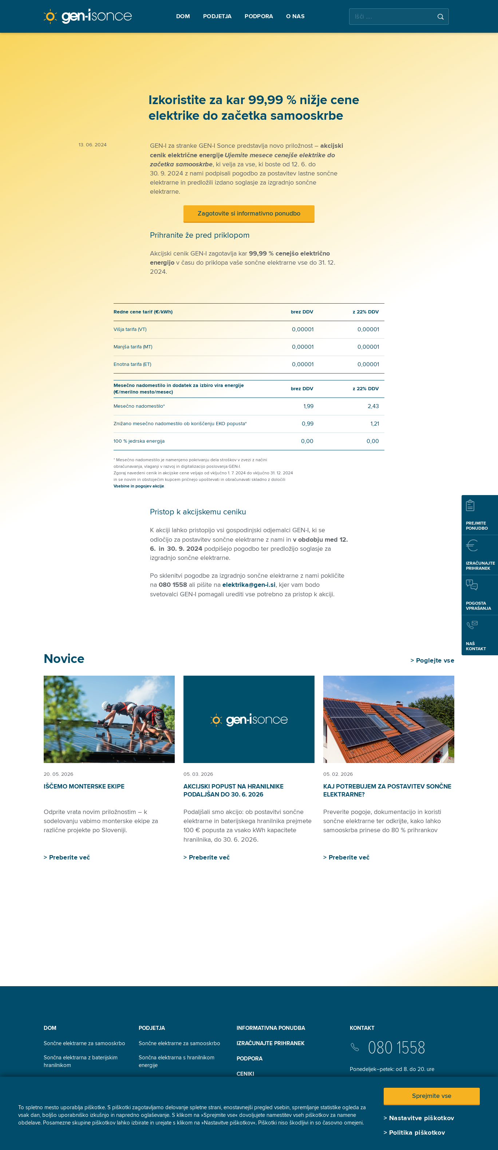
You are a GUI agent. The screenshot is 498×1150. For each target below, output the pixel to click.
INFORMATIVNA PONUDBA (271, 1028)
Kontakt (362, 1028)
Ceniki (245, 1074)
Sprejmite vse (431, 1096)
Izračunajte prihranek (271, 1043)
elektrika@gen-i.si (249, 585)
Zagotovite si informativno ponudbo (249, 213)
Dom (50, 1028)
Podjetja (152, 1028)
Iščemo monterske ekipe (84, 786)
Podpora (249, 1058)
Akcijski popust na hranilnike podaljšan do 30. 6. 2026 (233, 790)
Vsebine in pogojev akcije (139, 486)
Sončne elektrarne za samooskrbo (84, 1043)
